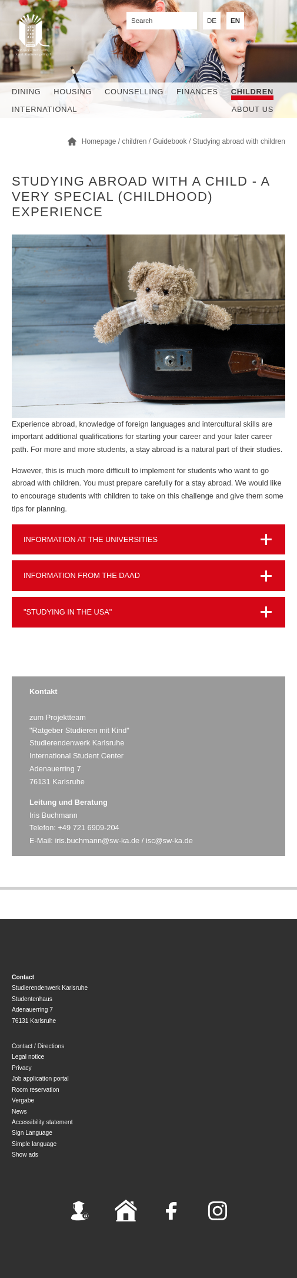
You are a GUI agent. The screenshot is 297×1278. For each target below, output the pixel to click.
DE (211, 20)
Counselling (134, 91)
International (44, 109)
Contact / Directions (38, 1046)
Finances (197, 91)
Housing (73, 91)
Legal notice (28, 1057)
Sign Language (32, 1133)
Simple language (34, 1144)
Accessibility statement (42, 1122)
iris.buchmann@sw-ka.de (97, 840)
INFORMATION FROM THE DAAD (82, 575)
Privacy (22, 1068)
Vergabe (23, 1100)
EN (235, 20)
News (19, 1111)
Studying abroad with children (239, 141)
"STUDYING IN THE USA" (68, 611)
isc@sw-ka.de (169, 840)
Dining (26, 91)
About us (252, 109)
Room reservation (35, 1090)
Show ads (25, 1154)
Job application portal (40, 1078)
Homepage (99, 141)
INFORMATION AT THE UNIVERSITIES (91, 539)
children (252, 91)
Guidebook (170, 141)
